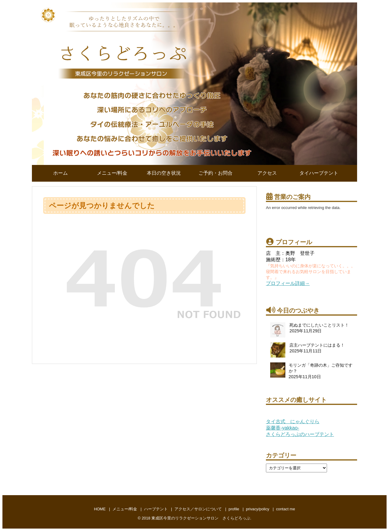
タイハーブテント (318, 173)
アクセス (267, 173)
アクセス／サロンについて (198, 509)
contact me (285, 509)
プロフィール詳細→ (288, 283)
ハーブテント (156, 509)
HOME (99, 509)
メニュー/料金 (112, 173)
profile (234, 509)
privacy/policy (257, 509)
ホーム (60, 173)
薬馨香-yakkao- (282, 427)
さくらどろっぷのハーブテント (300, 434)
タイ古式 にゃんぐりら (292, 421)
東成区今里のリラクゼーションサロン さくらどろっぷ (200, 518)
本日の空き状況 (164, 173)
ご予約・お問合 (215, 173)
